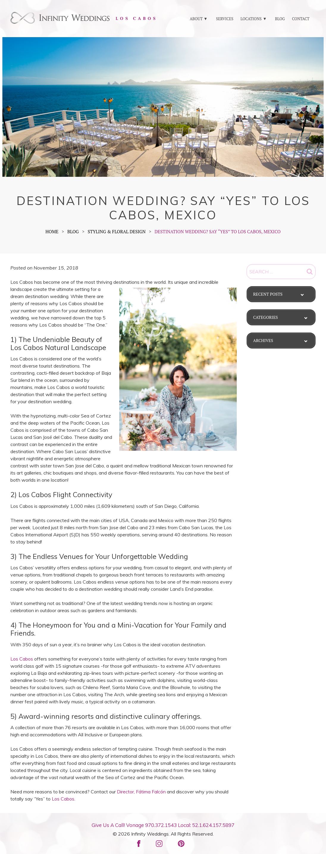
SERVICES (224, 18)
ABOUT (196, 18)
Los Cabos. (63, 799)
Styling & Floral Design (117, 231)
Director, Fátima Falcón (141, 792)
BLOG (280, 18)
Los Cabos (21, 659)
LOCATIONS (250, 18)
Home (52, 231)
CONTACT (300, 18)
